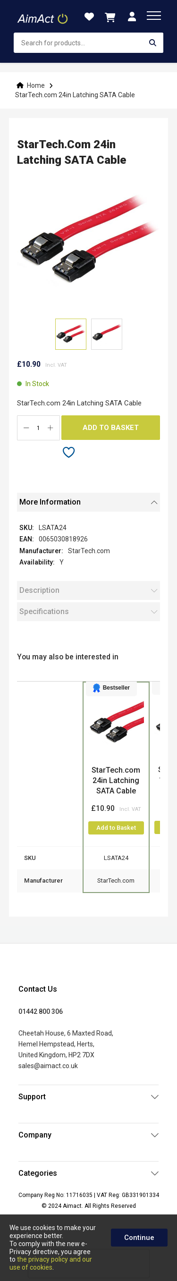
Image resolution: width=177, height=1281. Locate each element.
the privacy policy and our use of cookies (50, 1263)
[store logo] (43, 16)
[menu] (154, 15)
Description (39, 590)
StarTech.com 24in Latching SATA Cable (116, 780)
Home (36, 85)
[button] (106, 334)
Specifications (44, 611)
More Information (50, 501)
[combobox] (88, 43)
